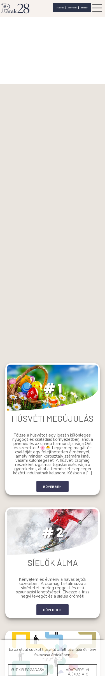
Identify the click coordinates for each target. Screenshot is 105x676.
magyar (60, 7)
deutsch (72, 7)
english (84, 7)
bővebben (52, 486)
